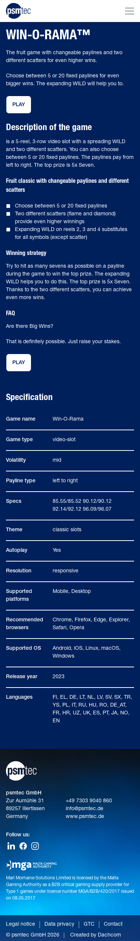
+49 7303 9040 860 (89, 801)
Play (18, 105)
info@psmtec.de (84, 809)
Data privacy (59, 924)
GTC (89, 924)
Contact (113, 924)
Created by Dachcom (95, 935)
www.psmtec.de (85, 816)
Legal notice (20, 924)
